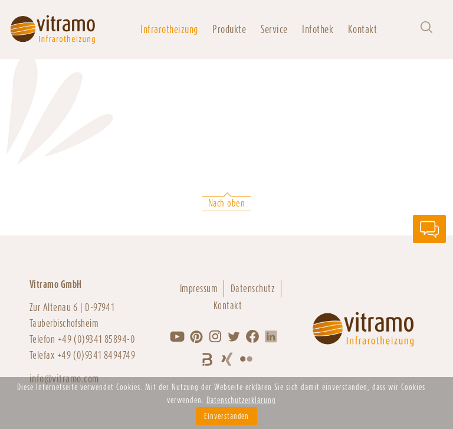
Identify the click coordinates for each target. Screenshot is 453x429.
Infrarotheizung (169, 29)
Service (274, 29)
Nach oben (226, 203)
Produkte (229, 29)
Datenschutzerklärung (241, 400)
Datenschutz (253, 288)
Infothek (317, 29)
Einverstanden (226, 416)
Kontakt (362, 29)
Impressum (199, 288)
